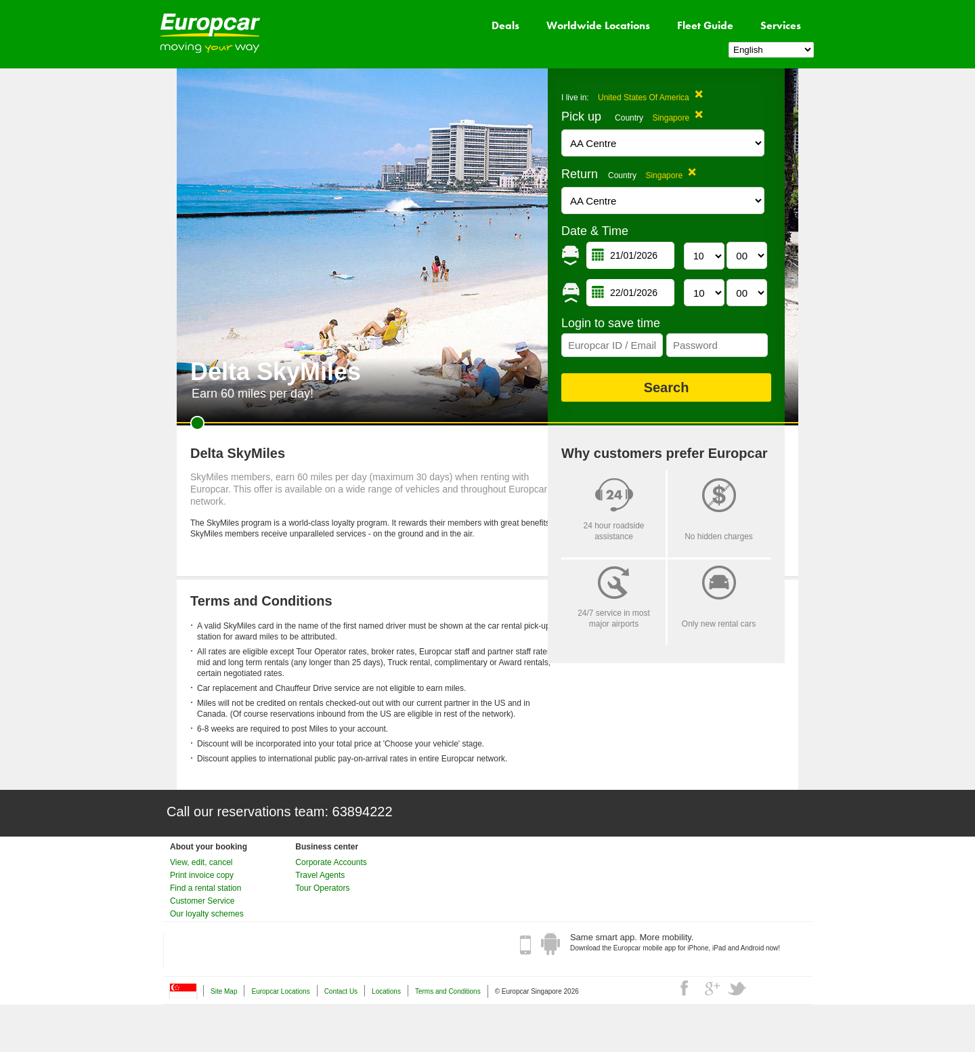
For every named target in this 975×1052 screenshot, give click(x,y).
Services (780, 25)
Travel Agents (320, 875)
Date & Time (594, 231)
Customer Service (202, 901)
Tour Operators (322, 888)
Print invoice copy (202, 875)
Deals (505, 25)
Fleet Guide (705, 25)
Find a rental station (205, 888)
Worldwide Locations (598, 25)
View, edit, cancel (201, 862)
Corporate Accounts (330, 862)
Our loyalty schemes (207, 914)
